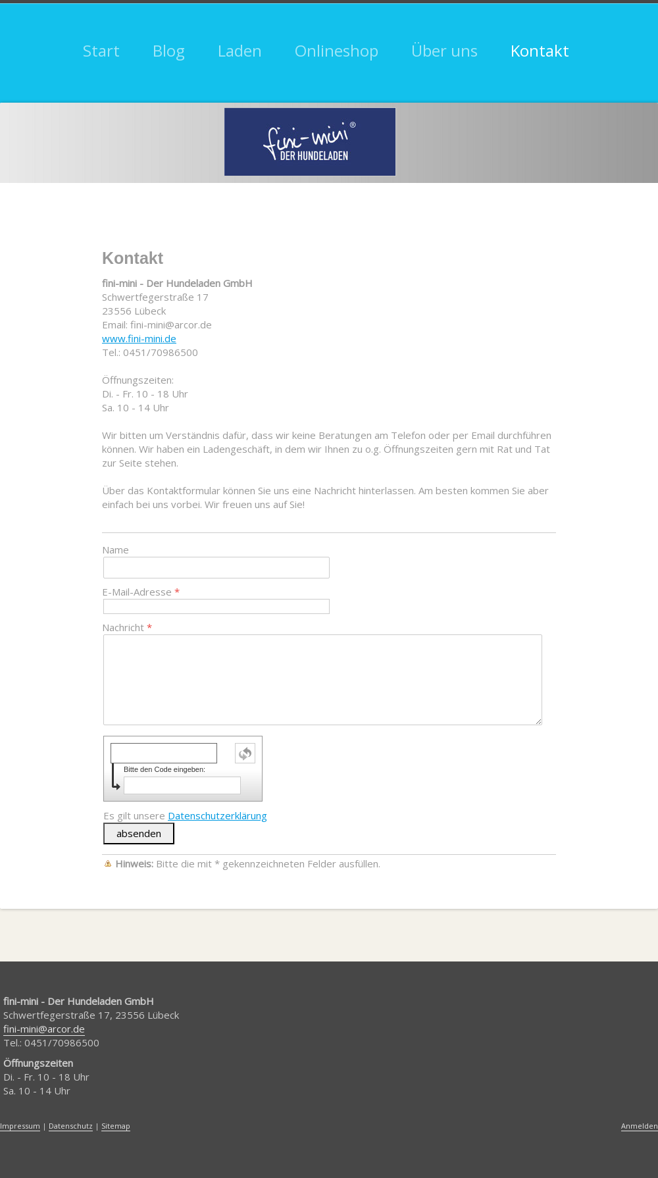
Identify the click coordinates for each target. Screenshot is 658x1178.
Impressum (20, 1126)
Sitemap (115, 1126)
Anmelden (639, 1126)
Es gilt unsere (185, 815)
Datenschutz (71, 1126)
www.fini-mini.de (139, 338)
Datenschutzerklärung (217, 815)
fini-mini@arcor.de (44, 1028)
